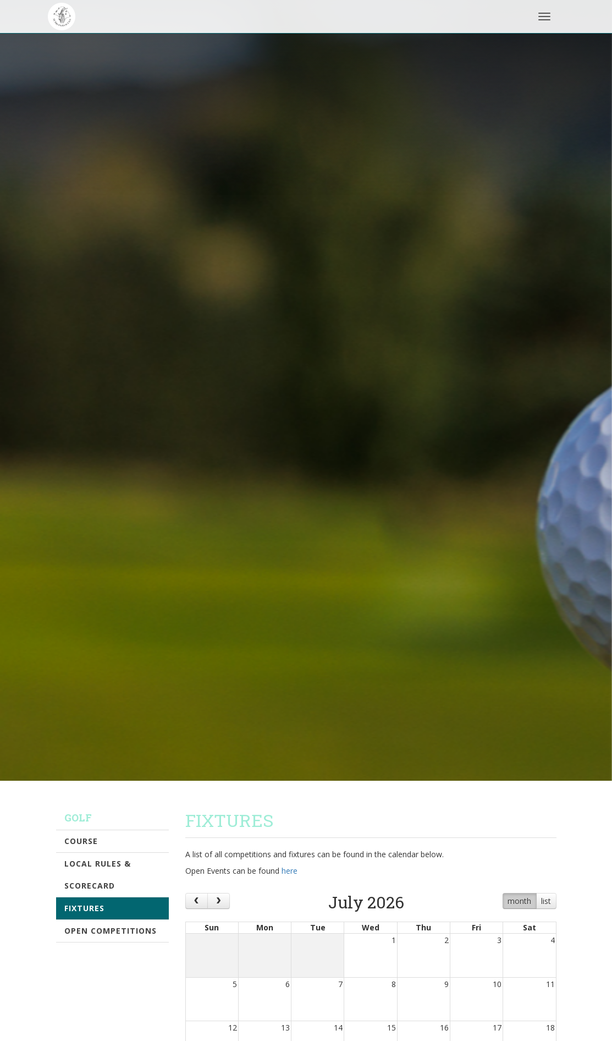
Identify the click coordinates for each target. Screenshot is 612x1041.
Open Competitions (110, 930)
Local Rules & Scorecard (97, 874)
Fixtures (84, 908)
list (546, 901)
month (519, 901)
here (289, 870)
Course (81, 841)
